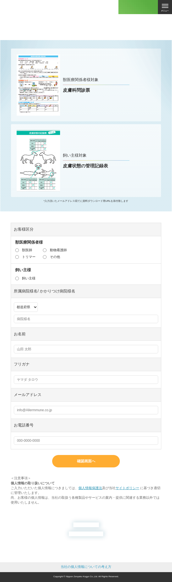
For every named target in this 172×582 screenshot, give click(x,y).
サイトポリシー (127, 488)
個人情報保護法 (90, 488)
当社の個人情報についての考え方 (86, 567)
